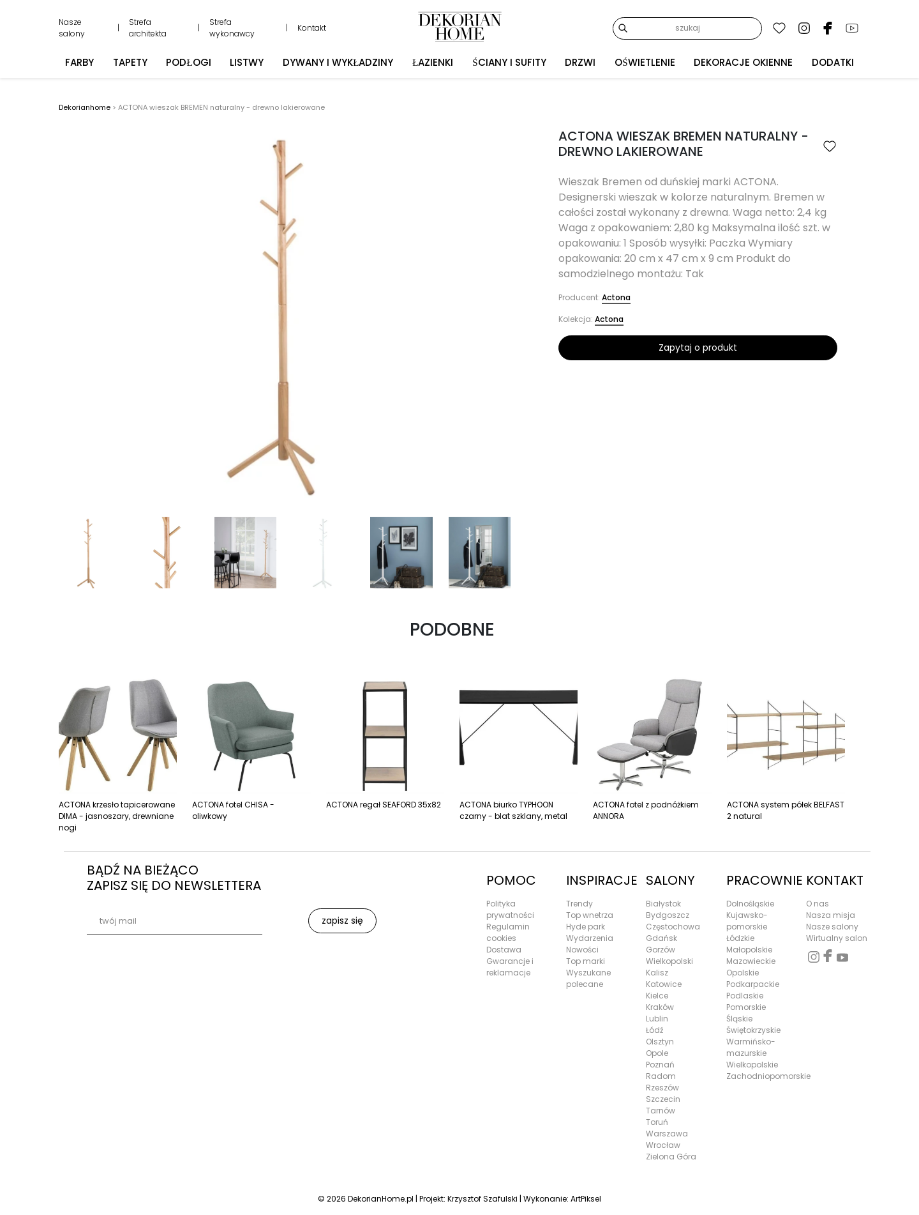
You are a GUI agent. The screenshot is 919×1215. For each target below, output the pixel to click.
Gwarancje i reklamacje (510, 967)
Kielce (657, 995)
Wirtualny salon (836, 938)
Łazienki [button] (432, 61)
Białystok (663, 903)
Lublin (657, 1018)
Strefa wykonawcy (232, 28)
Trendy (579, 903)
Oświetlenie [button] (645, 61)
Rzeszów (662, 1087)
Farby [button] (79, 61)
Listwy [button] (247, 61)
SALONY (670, 880)
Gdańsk (661, 938)
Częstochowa (673, 926)
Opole (657, 1053)
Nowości (582, 949)
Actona (616, 297)
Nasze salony (72, 28)
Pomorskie (746, 1007)
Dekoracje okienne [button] (743, 61)
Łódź (654, 1030)
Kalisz (657, 972)
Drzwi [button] (580, 61)
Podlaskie (744, 995)
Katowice (664, 984)
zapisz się (342, 920)
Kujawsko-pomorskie (747, 921)
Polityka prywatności (510, 909)
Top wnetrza (589, 915)
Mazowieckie (750, 961)
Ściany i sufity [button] (509, 61)
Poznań (660, 1064)
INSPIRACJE (598, 880)
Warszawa (667, 1133)
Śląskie (739, 1018)
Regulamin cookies (508, 932)
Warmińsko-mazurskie (750, 1047)
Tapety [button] (130, 61)
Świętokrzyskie (753, 1030)
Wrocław (663, 1145)
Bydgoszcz (667, 915)
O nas (817, 903)
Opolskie (742, 972)
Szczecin (663, 1099)
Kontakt (311, 27)
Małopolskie (749, 949)
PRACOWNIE (758, 880)
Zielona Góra (671, 1156)
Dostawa (503, 949)
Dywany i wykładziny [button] (338, 61)
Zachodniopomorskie (758, 1076)
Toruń (657, 1122)
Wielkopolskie (752, 1064)
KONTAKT (834, 880)
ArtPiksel (586, 1198)
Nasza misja (830, 915)
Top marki (585, 961)
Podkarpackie (752, 984)
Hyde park (585, 926)
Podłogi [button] (188, 61)
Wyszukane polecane (588, 978)
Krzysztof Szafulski (482, 1198)
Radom (661, 1076)
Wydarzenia (589, 938)
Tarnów (660, 1110)
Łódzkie (740, 938)
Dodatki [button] (833, 61)
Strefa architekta (148, 28)
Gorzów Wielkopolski (669, 955)
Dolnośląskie (750, 903)
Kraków (660, 1007)
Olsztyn (660, 1041)
